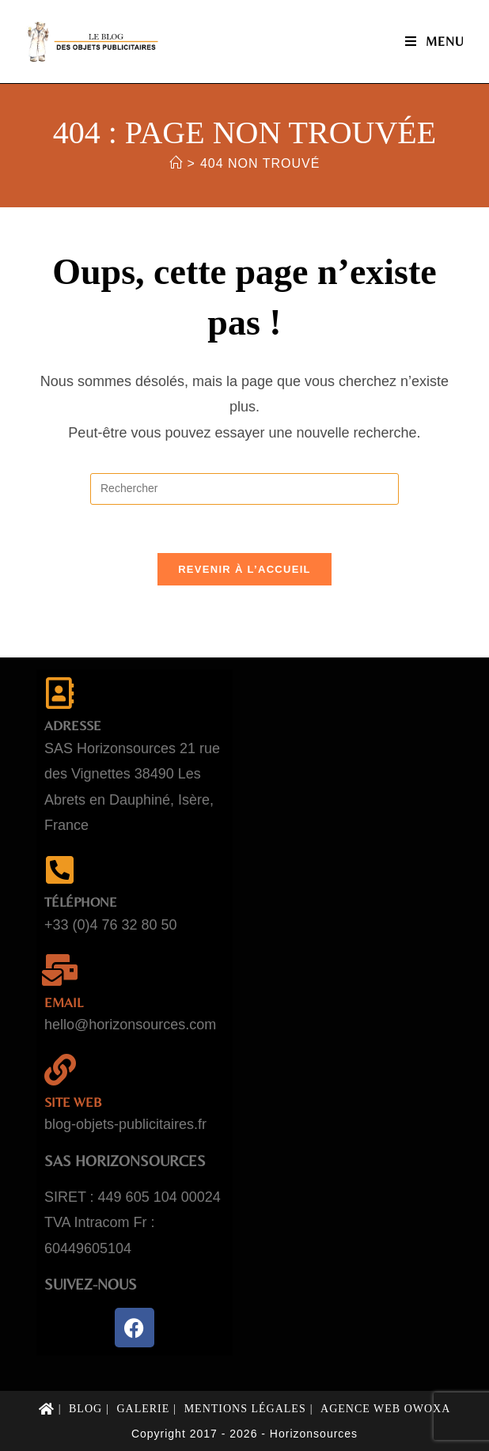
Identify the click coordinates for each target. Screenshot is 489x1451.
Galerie (142, 1409)
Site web (73, 1102)
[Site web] (60, 1069)
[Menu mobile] (434, 41)
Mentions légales (245, 1409)
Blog (85, 1409)
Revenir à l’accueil (244, 569)
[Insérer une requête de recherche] (244, 489)
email (63, 1002)
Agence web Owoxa (385, 1409)
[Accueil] (176, 163)
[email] (60, 970)
